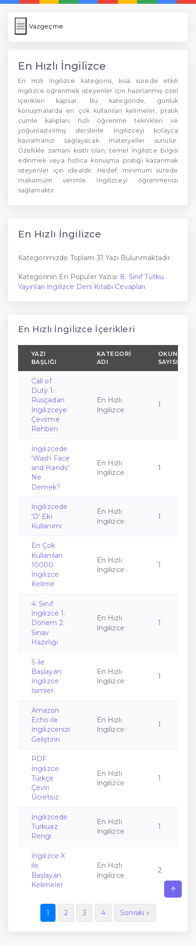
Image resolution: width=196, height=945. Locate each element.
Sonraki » (134, 913)
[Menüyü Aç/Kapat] (21, 26)
